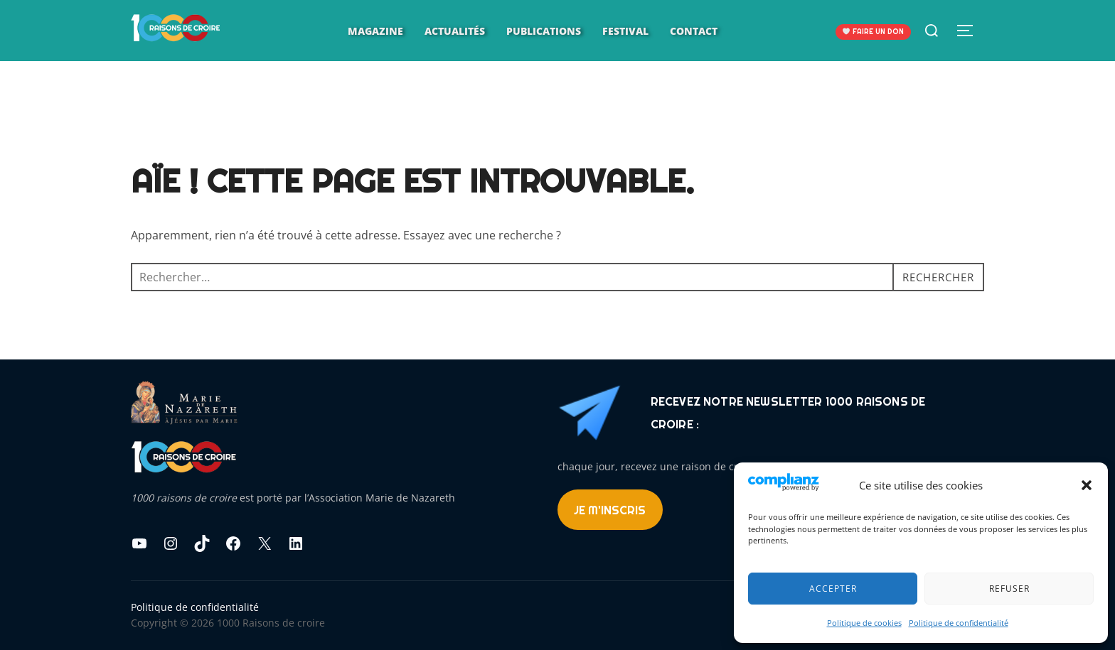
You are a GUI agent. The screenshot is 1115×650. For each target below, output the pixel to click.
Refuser (1009, 589)
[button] (1086, 485)
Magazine (375, 31)
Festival (625, 31)
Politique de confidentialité (958, 622)
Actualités (455, 31)
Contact (693, 31)
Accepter (833, 589)
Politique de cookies (864, 622)
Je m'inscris (610, 510)
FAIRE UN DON (873, 31)
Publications (543, 31)
